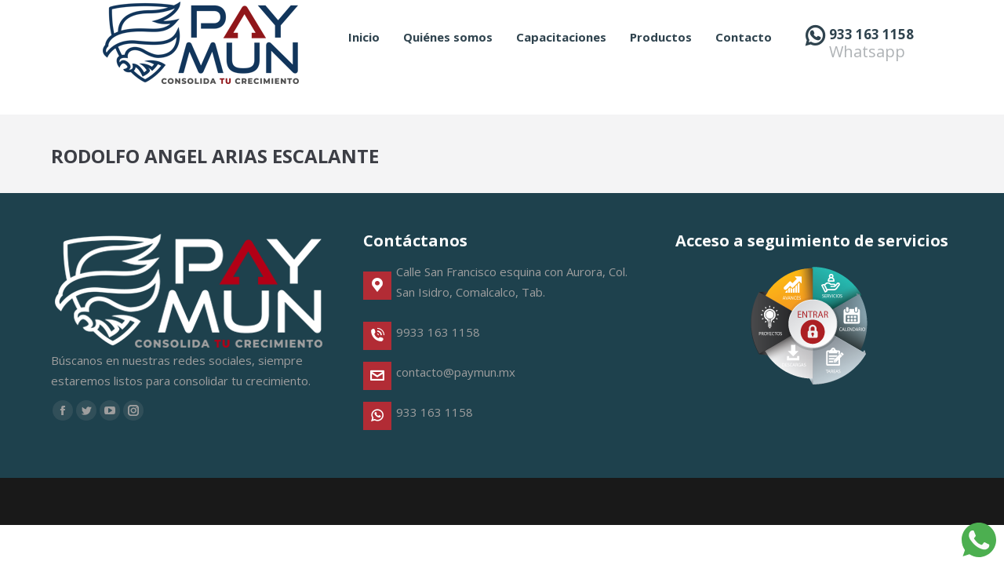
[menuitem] (363, 65)
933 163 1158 (871, 62)
